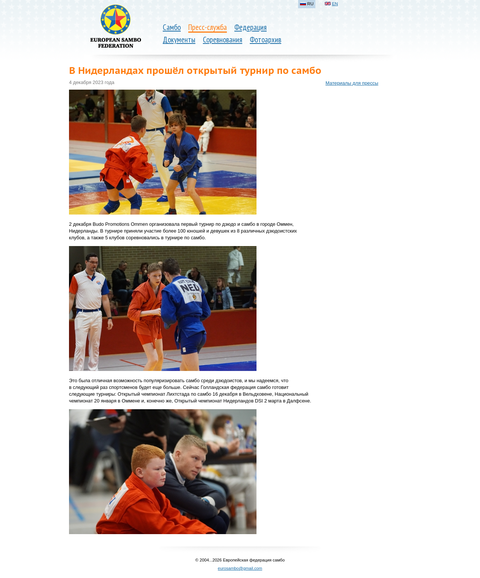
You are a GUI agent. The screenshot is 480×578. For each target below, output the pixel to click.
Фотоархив (265, 40)
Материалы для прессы (352, 83)
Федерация (250, 27)
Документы (179, 40)
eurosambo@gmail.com (240, 568)
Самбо (172, 27)
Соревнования (222, 40)
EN (335, 4)
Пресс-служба (207, 27)
